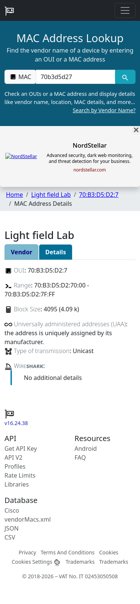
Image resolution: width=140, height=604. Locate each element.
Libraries (16, 484)
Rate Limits (19, 475)
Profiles (14, 466)
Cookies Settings (36, 561)
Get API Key (20, 448)
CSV (9, 537)
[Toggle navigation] (125, 10)
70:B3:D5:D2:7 (99, 195)
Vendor (21, 252)
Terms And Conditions (67, 552)
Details (55, 252)
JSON (11, 528)
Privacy (27, 552)
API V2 (13, 457)
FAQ (80, 457)
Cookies (108, 552)
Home (14, 195)
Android (86, 448)
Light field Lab (51, 195)
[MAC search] (125, 77)
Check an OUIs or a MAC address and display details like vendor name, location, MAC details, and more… (70, 102)
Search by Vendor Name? (104, 110)
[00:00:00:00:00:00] (75, 77)
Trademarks (80, 561)
